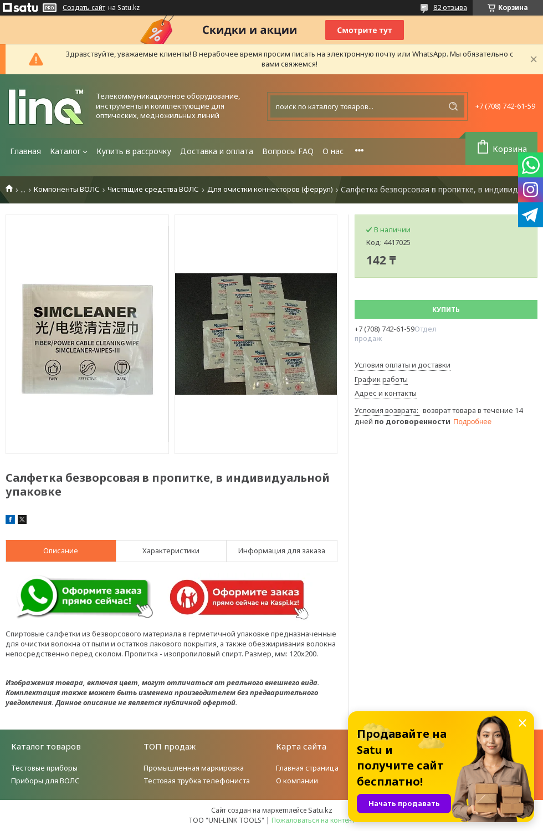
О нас (333, 151)
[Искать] (453, 106)
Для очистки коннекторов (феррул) (270, 189)
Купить (446, 309)
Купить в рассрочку (133, 151)
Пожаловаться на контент (313, 820)
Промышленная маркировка (194, 768)
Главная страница (307, 768)
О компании (297, 781)
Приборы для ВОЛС (45, 781)
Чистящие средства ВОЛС (153, 189)
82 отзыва (450, 7)
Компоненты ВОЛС (67, 189)
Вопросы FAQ (288, 151)
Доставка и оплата (216, 151)
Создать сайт (84, 8)
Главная (25, 151)
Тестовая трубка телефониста (197, 781)
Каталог (65, 151)
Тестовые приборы (44, 768)
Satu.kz (320, 810)
